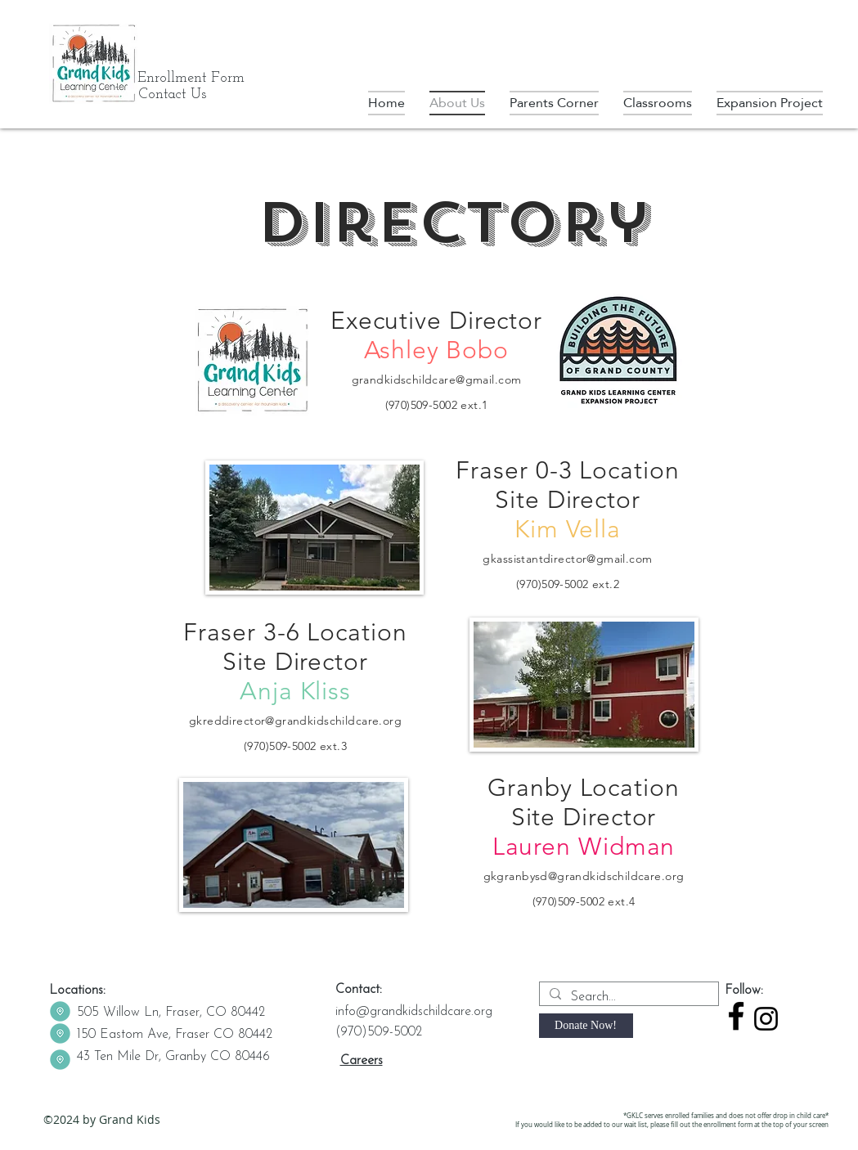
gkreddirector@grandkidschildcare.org (295, 720)
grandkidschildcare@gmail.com (437, 379)
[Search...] (627, 997)
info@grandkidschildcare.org (413, 1011)
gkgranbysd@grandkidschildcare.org (584, 876)
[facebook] (736, 1016)
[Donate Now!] (586, 1025)
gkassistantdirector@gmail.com (567, 558)
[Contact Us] (172, 95)
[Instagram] (766, 1019)
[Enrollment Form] (191, 78)
